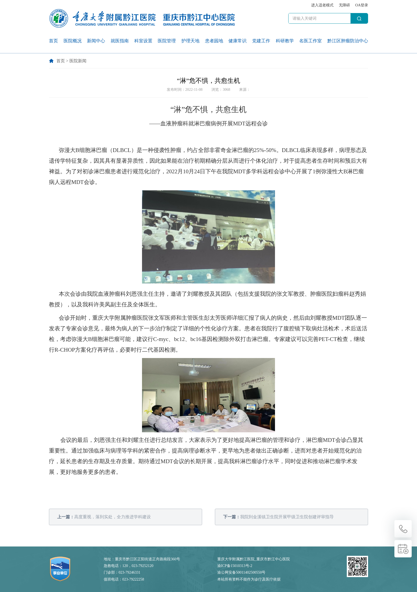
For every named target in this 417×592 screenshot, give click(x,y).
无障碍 (344, 5)
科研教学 (285, 40)
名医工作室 (310, 40)
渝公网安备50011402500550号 (241, 572)
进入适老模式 (322, 5)
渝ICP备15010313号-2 (234, 566)
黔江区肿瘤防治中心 (347, 40)
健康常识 (237, 40)
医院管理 (167, 40)
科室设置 (143, 40)
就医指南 (120, 40)
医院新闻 (77, 61)
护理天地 (190, 40)
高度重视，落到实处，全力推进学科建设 (104, 517)
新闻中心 (96, 40)
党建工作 (261, 40)
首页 (53, 40)
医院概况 (73, 40)
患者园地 (214, 40)
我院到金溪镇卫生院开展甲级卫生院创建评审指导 (278, 517)
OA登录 (361, 5)
